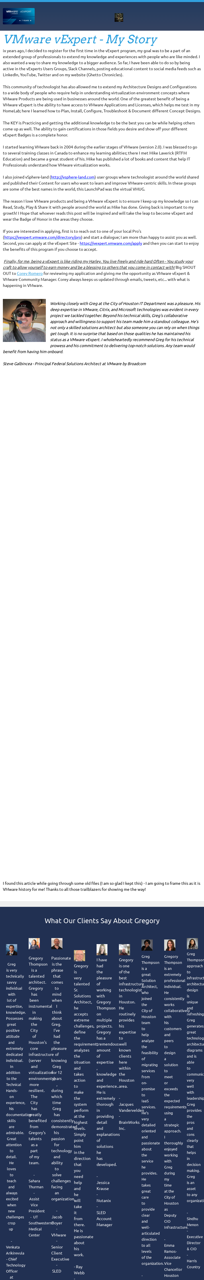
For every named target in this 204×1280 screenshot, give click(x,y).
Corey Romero (30, 273)
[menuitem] (94, 17)
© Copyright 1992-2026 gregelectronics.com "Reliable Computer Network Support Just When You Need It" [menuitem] (99, 954)
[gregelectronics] (19, 16)
